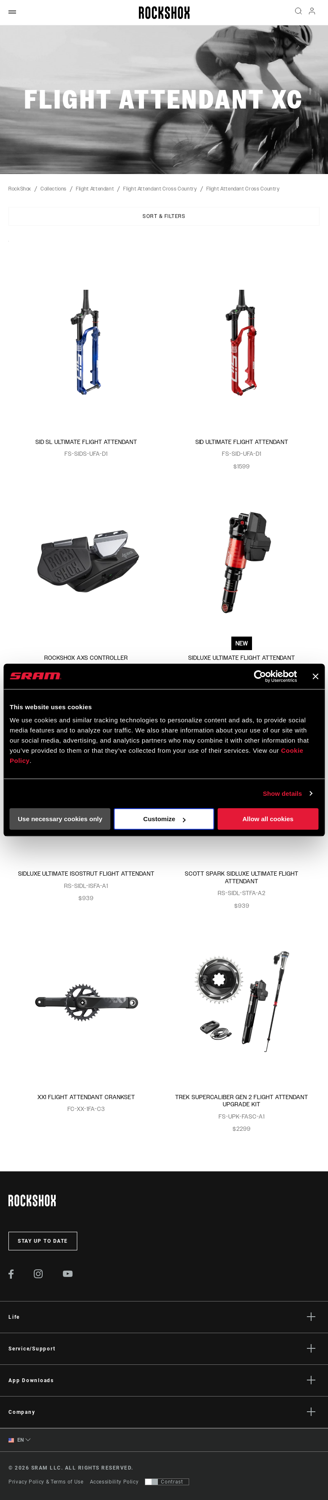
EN (16, 1440)
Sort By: (8, 246)
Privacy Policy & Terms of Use (46, 1482)
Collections (54, 188)
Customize (164, 818)
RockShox (19, 188)
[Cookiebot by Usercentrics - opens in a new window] (260, 676)
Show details (282, 793)
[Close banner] (315, 676)
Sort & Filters (164, 216)
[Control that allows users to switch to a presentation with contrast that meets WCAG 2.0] (167, 1481)
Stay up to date (43, 1241)
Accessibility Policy (114, 1482)
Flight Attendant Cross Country (160, 188)
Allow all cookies (267, 818)
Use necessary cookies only (60, 818)
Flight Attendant (95, 188)
